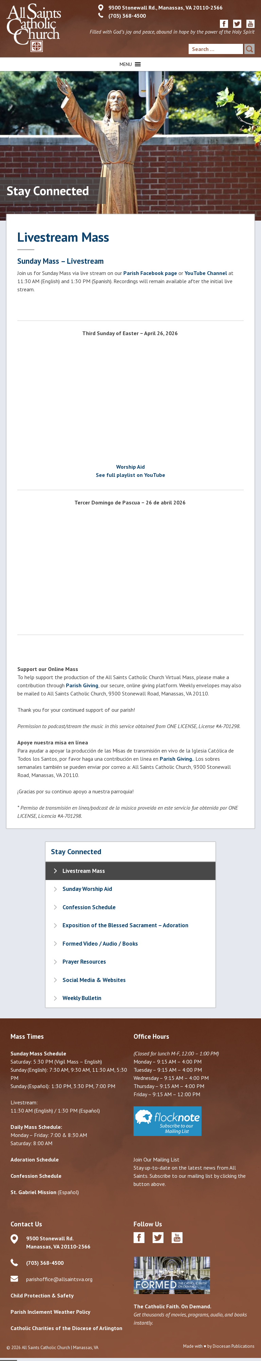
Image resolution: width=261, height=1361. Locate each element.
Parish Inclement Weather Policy (50, 1311)
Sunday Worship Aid (87, 889)
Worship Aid (130, 466)
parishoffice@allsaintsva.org (59, 1279)
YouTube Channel (206, 273)
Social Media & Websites (94, 980)
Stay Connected (76, 851)
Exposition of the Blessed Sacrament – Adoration (125, 925)
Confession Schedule (89, 907)
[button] (126, 64)
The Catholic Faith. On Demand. (172, 1306)
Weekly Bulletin (82, 998)
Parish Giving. (176, 758)
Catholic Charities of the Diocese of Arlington (66, 1328)
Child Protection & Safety (42, 1295)
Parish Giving (82, 685)
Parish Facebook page (150, 273)
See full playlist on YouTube (130, 474)
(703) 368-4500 (127, 15)
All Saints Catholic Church (46, 1347)
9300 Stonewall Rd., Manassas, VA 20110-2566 (165, 7)
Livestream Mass (84, 871)
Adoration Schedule (35, 1159)
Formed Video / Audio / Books (100, 943)
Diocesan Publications (234, 1346)
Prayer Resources (84, 961)
